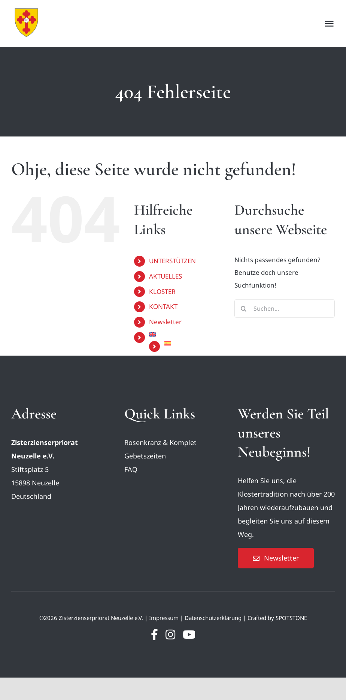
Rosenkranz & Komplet (160, 442)
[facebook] (154, 634)
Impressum (164, 617)
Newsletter (165, 321)
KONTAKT (163, 306)
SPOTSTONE (291, 617)
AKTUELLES (165, 276)
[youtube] (189, 634)
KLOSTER (162, 291)
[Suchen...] (284, 308)
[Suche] (243, 308)
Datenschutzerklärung (213, 617)
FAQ (130, 469)
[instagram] (170, 634)
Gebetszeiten (145, 455)
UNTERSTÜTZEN (172, 261)
